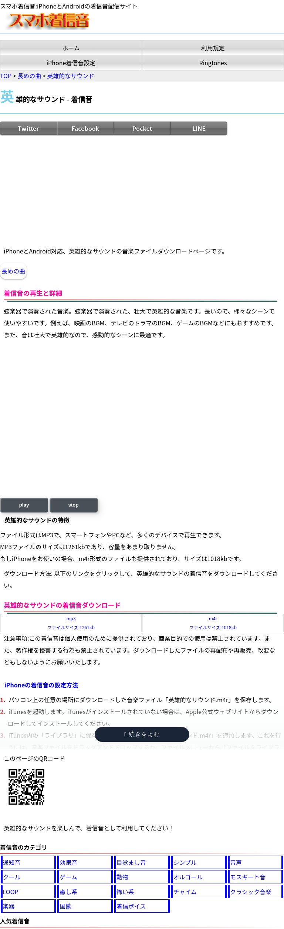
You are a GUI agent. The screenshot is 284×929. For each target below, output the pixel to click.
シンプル (185, 862)
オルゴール (188, 876)
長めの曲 (13, 270)
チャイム (185, 891)
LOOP (10, 891)
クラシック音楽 (250, 891)
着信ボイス (131, 906)
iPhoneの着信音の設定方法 (41, 684)
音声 (236, 862)
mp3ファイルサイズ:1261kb (71, 622)
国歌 (65, 906)
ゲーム (68, 876)
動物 (122, 876)
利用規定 (213, 47)
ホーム (71, 47)
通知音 (12, 862)
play (24, 505)
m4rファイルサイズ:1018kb (213, 622)
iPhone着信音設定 (71, 62)
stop (73, 505)
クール (12, 876)
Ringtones (213, 62)
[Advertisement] (142, 190)
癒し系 (68, 891)
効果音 (68, 862)
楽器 (9, 906)
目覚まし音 (131, 862)
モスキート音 (248, 876)
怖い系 (125, 891)
